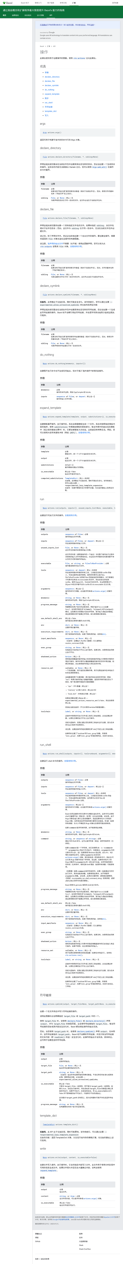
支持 (81, 1238)
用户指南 (50, 3)
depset (82, 396)
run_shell (48, 102)
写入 (47, 115)
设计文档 (40, 15)
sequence (61, 396)
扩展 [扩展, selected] (74, 3)
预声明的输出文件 (55, 244)
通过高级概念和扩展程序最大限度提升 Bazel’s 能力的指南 (34, 10)
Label (67, 711)
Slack (81, 1245)
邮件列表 (70, 25)
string (77, 563)
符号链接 (48, 107)
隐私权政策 (45, 1259)
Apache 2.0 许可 (109, 1217)
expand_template (52, 94)
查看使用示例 (76, 246)
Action (68, 656)
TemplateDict (71, 478)
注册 (92, 25)
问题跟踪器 (83, 1241)
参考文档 (63, 3)
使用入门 (38, 3)
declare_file (50, 81)
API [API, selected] (50, 15)
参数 (47, 72)
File (45, 157)
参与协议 (82, 25)
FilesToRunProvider (94, 563)
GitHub (115, 3)
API (54, 46)
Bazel (42, 46)
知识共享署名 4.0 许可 (72, 1217)
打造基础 (43, 25)
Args (45, 132)
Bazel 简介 (25, 3)
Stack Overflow (85, 1249)
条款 (37, 1259)
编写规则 (15, 15)
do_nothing (49, 90)
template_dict (50, 111)
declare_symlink (52, 85)
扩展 (48, 46)
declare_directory (52, 77)
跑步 (47, 98)
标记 (104, 634)
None (62, 198)
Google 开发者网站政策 (61, 1219)
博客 (37, 1238)
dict (67, 625)
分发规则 (28, 15)
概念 (4, 15)
